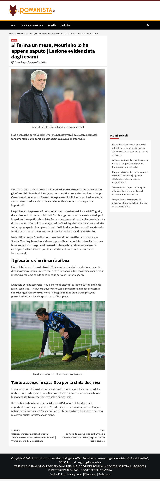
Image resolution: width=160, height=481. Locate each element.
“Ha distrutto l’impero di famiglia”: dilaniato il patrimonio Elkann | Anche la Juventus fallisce (129, 193)
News (13, 25)
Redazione (104, 476)
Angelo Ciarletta (37, 64)
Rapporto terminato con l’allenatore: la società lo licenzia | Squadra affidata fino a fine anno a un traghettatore (130, 179)
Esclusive (65, 25)
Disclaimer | (91, 476)
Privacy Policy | (75, 476)
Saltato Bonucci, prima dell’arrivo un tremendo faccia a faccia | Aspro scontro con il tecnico (81, 437)
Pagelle (52, 25)
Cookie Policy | (58, 476)
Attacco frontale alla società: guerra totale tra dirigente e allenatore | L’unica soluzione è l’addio (130, 165)
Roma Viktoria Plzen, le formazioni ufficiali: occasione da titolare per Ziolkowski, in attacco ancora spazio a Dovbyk (130, 151)
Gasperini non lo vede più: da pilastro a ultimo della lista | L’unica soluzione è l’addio (129, 205)
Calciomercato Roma (32, 25)
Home (12, 34)
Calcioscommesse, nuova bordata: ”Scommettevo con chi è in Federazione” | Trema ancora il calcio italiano (34, 437)
